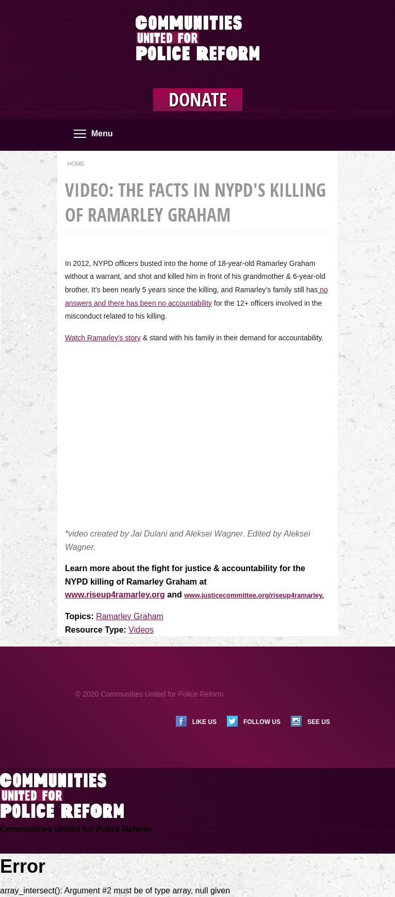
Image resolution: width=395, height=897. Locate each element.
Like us (204, 722)
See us (318, 722)
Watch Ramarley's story (103, 338)
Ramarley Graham (129, 616)
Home (76, 164)
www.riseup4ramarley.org (115, 594)
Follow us (262, 722)
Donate (198, 99)
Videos (141, 629)
